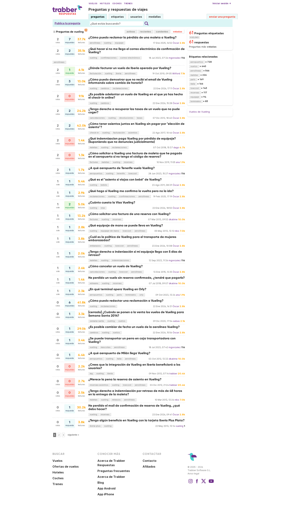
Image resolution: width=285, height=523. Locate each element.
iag (91, 373)
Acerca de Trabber (111, 477)
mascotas (106, 347)
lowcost (132, 173)
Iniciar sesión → (222, 3)
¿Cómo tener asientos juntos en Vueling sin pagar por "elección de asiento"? (136, 125)
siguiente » (73, 435)
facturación (95, 73)
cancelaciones (97, 118)
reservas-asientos (99, 385)
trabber (173, 373)
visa (103, 208)
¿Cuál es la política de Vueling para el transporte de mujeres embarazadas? (132, 238)
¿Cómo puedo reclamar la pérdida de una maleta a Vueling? (132, 37)
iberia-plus (95, 426)
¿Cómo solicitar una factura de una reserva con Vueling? (129, 214)
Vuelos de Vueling (199, 111)
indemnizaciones (120, 260)
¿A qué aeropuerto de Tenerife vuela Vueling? (121, 168)
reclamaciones (120, 88)
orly (141, 294)
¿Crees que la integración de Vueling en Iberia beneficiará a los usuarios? (134, 366)
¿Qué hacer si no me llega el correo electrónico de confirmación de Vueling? (136, 50)
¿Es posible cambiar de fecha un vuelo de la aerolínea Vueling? (134, 327)
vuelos (121, 321)
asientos (132, 132)
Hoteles (105, 3)
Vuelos (93, 3)
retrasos (116, 399)
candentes (162, 31)
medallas (155, 16)
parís (119, 294)
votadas (177, 31)
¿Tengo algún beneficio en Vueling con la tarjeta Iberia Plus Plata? (136, 420)
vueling (107, 43)
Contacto (149, 461)
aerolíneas (95, 43)
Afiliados (149, 466)
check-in (94, 132)
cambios (105, 88)
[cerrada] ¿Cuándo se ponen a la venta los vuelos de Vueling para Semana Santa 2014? (136, 313)
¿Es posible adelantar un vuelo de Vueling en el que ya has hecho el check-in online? (135, 95)
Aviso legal (193, 473)
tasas (139, 118)
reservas (128, 162)
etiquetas (117, 16)
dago (176, 147)
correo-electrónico (130, 57)
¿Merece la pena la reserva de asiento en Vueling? (125, 379)
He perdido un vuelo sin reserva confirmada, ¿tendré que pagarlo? (136, 278)
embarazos (95, 245)
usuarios (136, 16)
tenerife (121, 173)
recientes (145, 31)
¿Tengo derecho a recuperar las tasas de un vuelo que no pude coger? (134, 110)
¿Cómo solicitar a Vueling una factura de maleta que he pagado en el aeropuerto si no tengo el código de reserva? (135, 154)
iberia (118, 73)
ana (178, 162)
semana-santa (97, 321)
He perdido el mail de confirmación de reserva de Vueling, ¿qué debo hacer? (134, 407)
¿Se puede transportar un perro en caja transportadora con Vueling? (132, 340)
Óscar (176, 43)
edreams (94, 283)
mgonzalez (175, 57)
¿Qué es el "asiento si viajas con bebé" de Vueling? (125, 179)
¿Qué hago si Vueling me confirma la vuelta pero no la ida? (131, 191)
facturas (94, 162)
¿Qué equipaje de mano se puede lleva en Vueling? (125, 225)
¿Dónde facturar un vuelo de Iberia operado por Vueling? (129, 68)
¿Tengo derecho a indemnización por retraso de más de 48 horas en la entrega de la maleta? (135, 392)
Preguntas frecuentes (113, 471)
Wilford (176, 73)
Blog (100, 482)
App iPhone (105, 494)
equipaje (119, 43)
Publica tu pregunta (67, 23)
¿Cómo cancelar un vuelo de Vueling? (115, 266)
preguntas (98, 16)
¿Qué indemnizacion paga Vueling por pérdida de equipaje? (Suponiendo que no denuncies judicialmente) (132, 140)
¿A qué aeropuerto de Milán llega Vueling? (119, 353)
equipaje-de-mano (110, 231)
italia (119, 358)
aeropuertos (96, 173)
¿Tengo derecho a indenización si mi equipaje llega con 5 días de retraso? (135, 253)
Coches (116, 3)
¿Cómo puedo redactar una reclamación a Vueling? (126, 301)
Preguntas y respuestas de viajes (118, 9)
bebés (104, 185)
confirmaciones (109, 57)
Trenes (128, 3)
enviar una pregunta (222, 16)
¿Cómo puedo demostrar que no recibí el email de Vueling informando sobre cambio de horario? (130, 81)
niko (177, 231)
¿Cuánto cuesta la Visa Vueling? (111, 202)
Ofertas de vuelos (65, 466)
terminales (130, 294)
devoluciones (126, 118)
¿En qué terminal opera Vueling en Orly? (117, 289)
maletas (93, 147)
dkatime (173, 219)
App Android (106, 488)
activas (131, 31)
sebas (176, 321)
